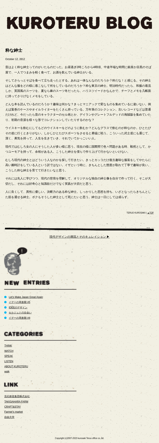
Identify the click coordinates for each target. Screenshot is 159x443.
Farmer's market (13, 411)
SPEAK (8, 356)
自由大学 (9, 417)
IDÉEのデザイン (18, 307)
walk (6, 371)
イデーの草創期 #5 (19, 302)
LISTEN (8, 361)
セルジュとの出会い (20, 312)
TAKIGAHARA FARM (16, 401)
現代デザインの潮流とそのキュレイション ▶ (79, 236)
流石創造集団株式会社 (17, 396)
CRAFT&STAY (12, 406)
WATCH (8, 350)
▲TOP (150, 213)
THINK (8, 345)
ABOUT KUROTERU (16, 366)
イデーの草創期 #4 (19, 317)
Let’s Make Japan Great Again (26, 297)
